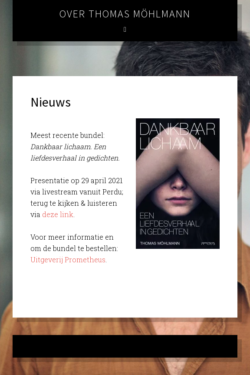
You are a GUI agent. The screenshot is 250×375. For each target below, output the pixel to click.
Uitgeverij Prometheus (67, 259)
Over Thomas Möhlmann (125, 13)
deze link (57, 214)
